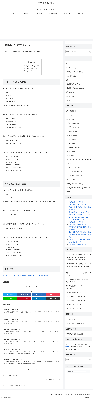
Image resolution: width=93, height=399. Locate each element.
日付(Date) (6, 281)
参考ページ (29, 71)
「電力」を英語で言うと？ (74, 308)
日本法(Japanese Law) (76, 171)
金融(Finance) (73, 131)
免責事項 (68, 100)
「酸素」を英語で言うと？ (74, 292)
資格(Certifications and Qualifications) (78, 188)
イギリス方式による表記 (32, 66)
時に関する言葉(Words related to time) (79, 159)
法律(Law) (69, 80)
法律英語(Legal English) (74, 84)
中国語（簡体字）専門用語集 (75, 323)
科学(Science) (71, 179)
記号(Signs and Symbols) (75, 184)
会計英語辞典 (71, 76)
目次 (29, 62)
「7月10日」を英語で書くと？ (78, 244)
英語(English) (70, 96)
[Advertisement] (46, 28)
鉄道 (68, 192)
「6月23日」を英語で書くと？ (78, 224)
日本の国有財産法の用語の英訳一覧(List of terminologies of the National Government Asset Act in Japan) (78, 257)
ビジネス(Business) (73, 123)
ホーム (68, 64)
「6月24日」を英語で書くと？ (78, 204)
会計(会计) (70, 115)
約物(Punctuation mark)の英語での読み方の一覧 (78, 274)
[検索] (77, 371)
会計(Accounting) (71, 68)
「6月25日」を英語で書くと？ (78, 202)
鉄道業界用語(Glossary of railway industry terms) (76, 287)
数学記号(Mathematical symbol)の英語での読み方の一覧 (78, 281)
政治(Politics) (71, 151)
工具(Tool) (72, 143)
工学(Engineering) (72, 139)
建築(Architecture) (74, 147)
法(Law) (69, 163)
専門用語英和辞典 (71, 319)
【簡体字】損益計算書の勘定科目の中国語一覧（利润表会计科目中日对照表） (80, 234)
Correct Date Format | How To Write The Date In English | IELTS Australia (25, 275)
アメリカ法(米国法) (75, 167)
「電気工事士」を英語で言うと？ (76, 300)
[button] (90, 52)
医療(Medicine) (72, 135)
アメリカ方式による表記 (32, 68)
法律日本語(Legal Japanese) (76, 88)
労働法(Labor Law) (76, 175)
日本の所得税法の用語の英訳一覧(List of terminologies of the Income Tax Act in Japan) (78, 266)
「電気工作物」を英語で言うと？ (76, 296)
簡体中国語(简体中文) (72, 111)
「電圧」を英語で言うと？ (74, 304)
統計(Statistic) (70, 92)
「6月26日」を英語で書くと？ (78, 222)
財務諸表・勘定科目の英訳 (75, 72)
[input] (78, 51)
